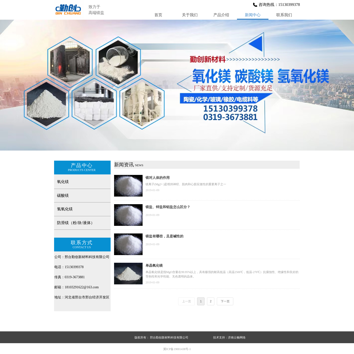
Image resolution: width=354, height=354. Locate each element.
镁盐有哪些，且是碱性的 (164, 236)
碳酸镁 (63, 195)
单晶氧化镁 (154, 265)
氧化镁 (63, 182)
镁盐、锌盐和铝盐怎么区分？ (168, 207)
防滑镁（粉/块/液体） (76, 223)
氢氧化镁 (65, 209)
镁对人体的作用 (158, 178)
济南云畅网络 (237, 337)
